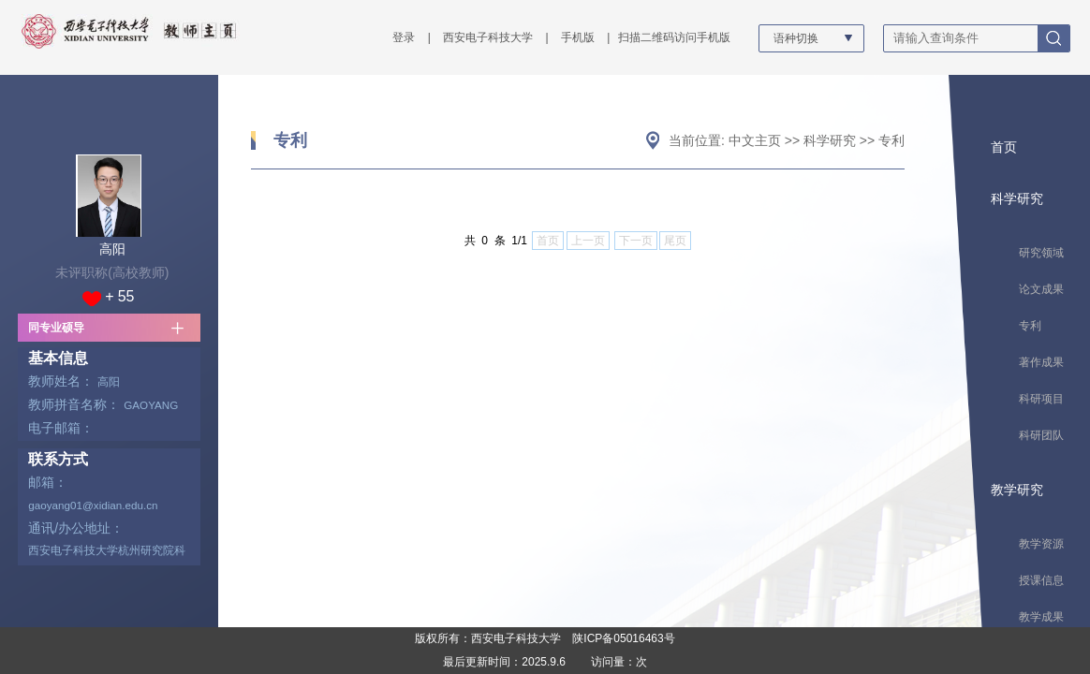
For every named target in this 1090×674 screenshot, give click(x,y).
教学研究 (1017, 489)
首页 (1004, 146)
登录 (403, 37)
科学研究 (829, 140)
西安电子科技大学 (488, 37)
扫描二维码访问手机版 (674, 37)
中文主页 (755, 140)
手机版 (578, 37)
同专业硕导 (56, 327)
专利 (290, 140)
